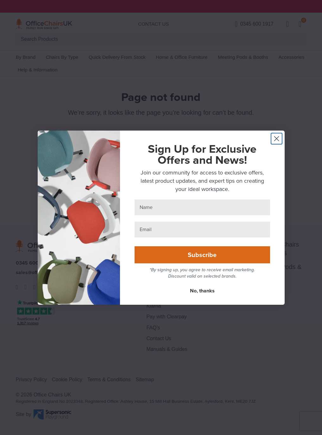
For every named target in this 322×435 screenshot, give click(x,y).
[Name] (202, 207)
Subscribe (202, 255)
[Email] (202, 229)
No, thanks (202, 290)
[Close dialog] (276, 138)
